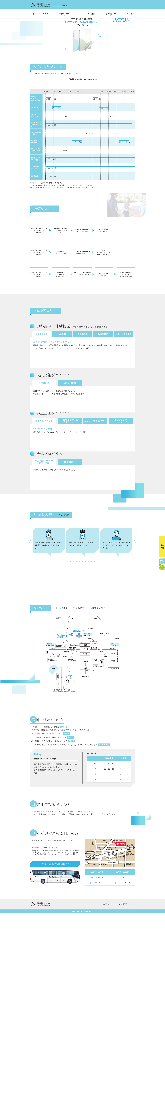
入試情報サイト (128, 1086)
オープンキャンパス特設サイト (66, 5)
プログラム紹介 (89, 14)
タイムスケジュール (40, 14)
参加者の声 (111, 14)
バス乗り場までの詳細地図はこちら (55, 1046)
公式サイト (111, 1086)
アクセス (130, 14)
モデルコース (65, 14)
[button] (29, 723)
